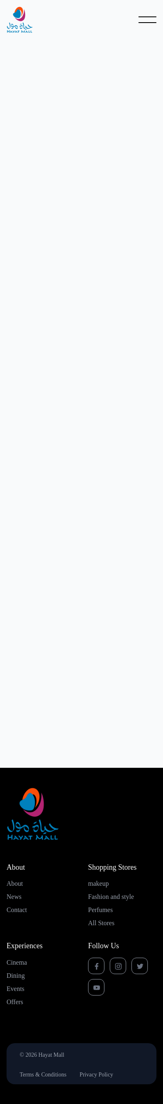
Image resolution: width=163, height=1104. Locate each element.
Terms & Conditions (43, 1075)
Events (16, 989)
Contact (17, 910)
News (14, 897)
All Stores (101, 923)
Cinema (17, 962)
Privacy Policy (96, 1075)
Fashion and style (111, 897)
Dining (16, 975)
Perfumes (100, 910)
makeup (98, 883)
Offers (15, 1002)
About (15, 883)
